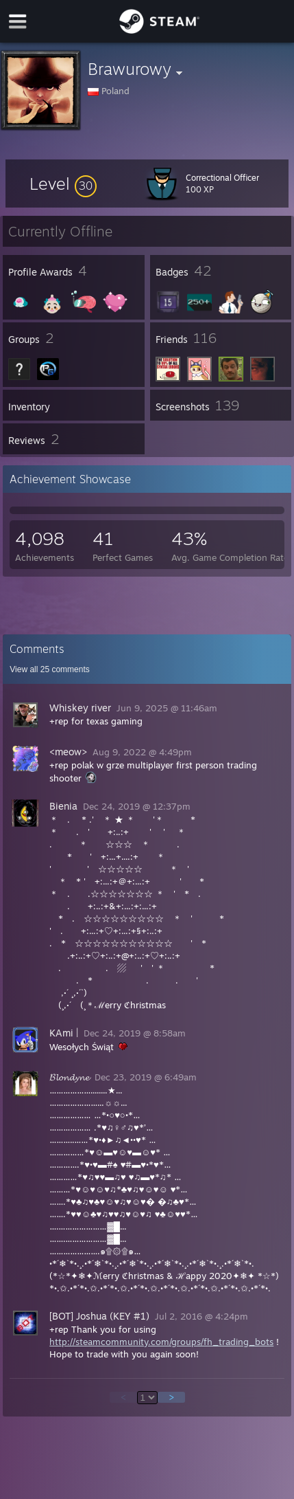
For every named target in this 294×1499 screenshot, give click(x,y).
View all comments (50, 669)
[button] (63, 183)
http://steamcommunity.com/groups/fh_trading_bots (161, 1341)
